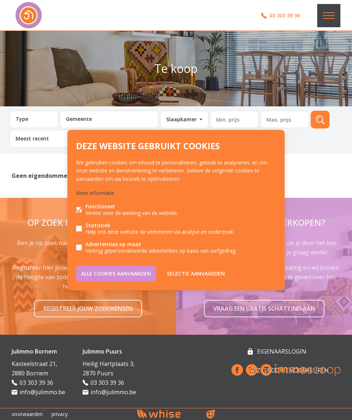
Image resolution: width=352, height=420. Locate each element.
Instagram (266, 370)
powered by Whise (167, 413)
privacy (59, 414)
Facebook (237, 370)
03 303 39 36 (284, 15)
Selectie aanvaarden (196, 273)
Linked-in (251, 370)
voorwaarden (27, 414)
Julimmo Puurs (102, 351)
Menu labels (328, 15)
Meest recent (32, 138)
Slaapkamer (181, 119)
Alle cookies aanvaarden (116, 273)
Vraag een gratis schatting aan (264, 309)
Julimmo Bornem (34, 351)
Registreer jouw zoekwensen (88, 309)
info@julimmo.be (42, 392)
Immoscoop (307, 370)
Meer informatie (95, 192)
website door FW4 (210, 414)
